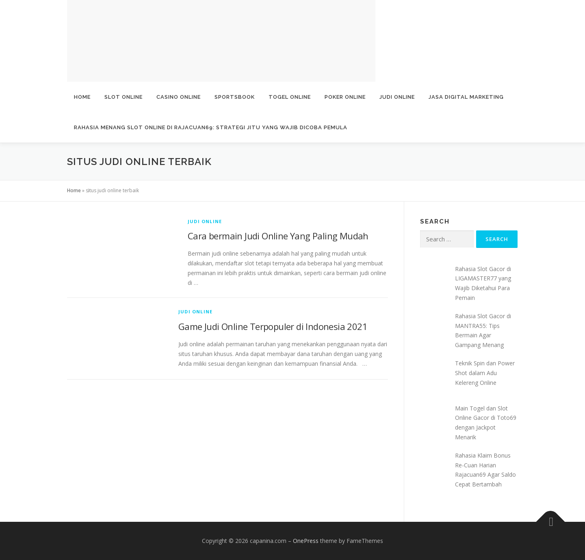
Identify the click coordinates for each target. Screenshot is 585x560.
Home (82, 97)
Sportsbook (234, 97)
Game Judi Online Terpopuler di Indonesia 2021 (272, 326)
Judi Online (397, 97)
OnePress (305, 541)
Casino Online (178, 97)
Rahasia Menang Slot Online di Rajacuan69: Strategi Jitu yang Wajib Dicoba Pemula (210, 127)
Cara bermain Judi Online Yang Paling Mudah (278, 236)
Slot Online (123, 97)
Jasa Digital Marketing (466, 97)
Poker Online (345, 97)
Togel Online (290, 97)
